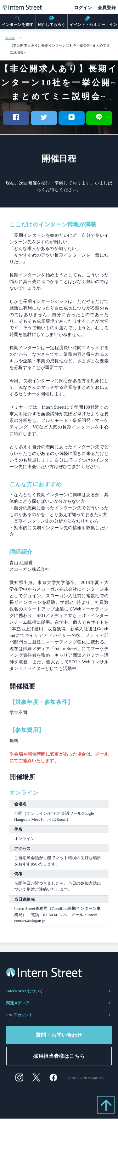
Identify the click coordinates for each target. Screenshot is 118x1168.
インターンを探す (18, 21)
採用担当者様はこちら (59, 1056)
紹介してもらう (51, 21)
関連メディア (59, 1003)
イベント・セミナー (87, 21)
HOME (10, 38)
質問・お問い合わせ (59, 1035)
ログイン (83, 7)
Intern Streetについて (59, 991)
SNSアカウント (59, 1015)
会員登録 (107, 7)
